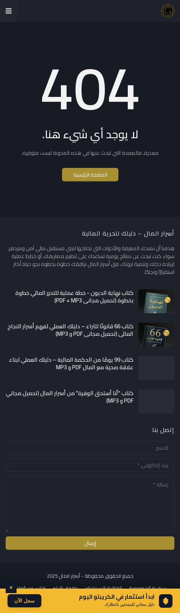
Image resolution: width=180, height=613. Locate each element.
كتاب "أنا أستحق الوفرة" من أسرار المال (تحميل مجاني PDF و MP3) (69, 397)
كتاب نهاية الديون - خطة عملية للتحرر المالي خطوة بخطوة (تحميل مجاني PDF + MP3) (74, 296)
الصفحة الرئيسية (90, 175)
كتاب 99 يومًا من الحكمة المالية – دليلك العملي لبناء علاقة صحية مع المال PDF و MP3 (71, 363)
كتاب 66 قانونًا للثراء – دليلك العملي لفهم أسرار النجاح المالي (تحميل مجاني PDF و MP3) (70, 330)
